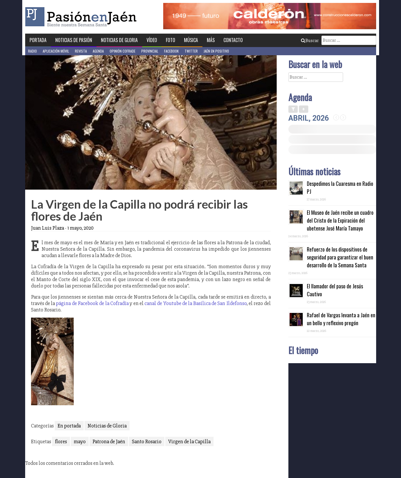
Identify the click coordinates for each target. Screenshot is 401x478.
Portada (38, 40)
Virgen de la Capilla (189, 441)
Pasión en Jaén (82, 17)
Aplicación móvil (56, 51)
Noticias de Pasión (73, 40)
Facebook (171, 51)
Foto (170, 40)
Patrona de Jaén (108, 441)
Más (211, 40)
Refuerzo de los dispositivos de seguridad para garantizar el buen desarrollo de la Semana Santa (340, 257)
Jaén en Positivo (216, 51)
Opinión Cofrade (122, 51)
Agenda (98, 51)
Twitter (191, 51)
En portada (69, 425)
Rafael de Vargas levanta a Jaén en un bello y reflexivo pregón (341, 319)
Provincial (149, 51)
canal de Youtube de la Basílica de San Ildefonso (195, 303)
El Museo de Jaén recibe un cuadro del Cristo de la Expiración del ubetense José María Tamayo (340, 220)
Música (191, 40)
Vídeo (152, 40)
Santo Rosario (146, 441)
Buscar (310, 41)
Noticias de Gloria (119, 40)
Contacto (233, 40)
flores (61, 441)
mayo (80, 441)
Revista (81, 51)
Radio (32, 51)
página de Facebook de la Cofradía (92, 303)
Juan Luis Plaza (47, 228)
